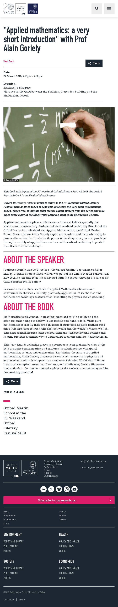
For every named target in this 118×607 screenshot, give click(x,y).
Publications (9, 519)
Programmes (9, 515)
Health (63, 534)
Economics (66, 561)
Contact (62, 519)
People (62, 515)
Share (94, 63)
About (6, 512)
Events (62, 512)
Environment (12, 534)
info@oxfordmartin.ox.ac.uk (93, 461)
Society (8, 561)
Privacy (22, 599)
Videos (7, 551)
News (6, 523)
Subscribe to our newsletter (74, 500)
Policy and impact (13, 541)
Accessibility (8, 599)
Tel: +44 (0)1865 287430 (92, 467)
